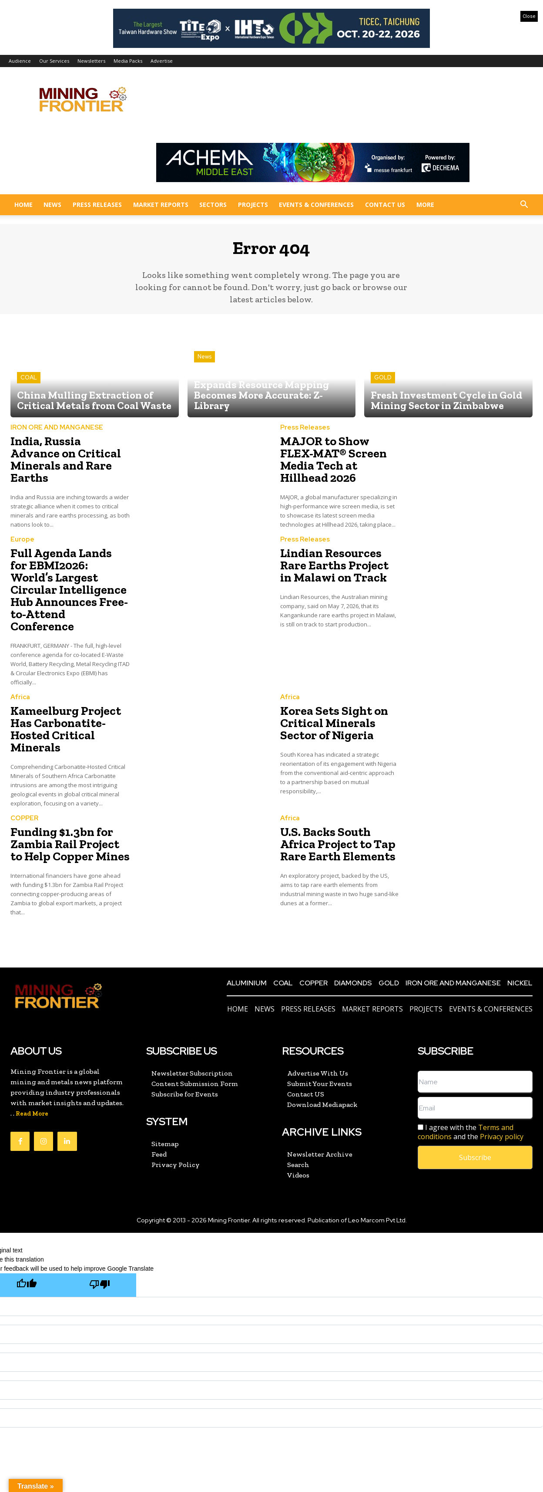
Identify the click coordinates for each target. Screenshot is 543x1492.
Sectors (213, 204)
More (425, 204)
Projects (253, 204)
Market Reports (160, 204)
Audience (20, 61)
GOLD (383, 384)
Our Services (54, 61)
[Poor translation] (99, 1228)
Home (23, 204)
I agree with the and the (470, 1076)
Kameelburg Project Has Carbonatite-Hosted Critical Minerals (68, 686)
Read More (32, 1057)
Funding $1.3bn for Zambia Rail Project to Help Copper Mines (63, 790)
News (52, 204)
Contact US (385, 204)
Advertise (162, 61)
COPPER (24, 767)
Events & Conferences (316, 204)
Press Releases (97, 204)
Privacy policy (501, 1080)
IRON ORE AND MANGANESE (56, 433)
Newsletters (91, 61)
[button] (523, 205)
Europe (22, 528)
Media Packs (128, 61)
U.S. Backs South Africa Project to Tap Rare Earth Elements (335, 790)
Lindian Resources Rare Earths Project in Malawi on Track (339, 551)
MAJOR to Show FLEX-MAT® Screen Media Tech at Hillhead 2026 (333, 457)
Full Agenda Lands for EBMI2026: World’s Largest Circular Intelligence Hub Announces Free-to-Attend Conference (63, 567)
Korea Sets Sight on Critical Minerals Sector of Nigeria (338, 686)
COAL (28, 384)
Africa (20, 663)
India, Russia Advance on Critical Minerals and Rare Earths (68, 457)
